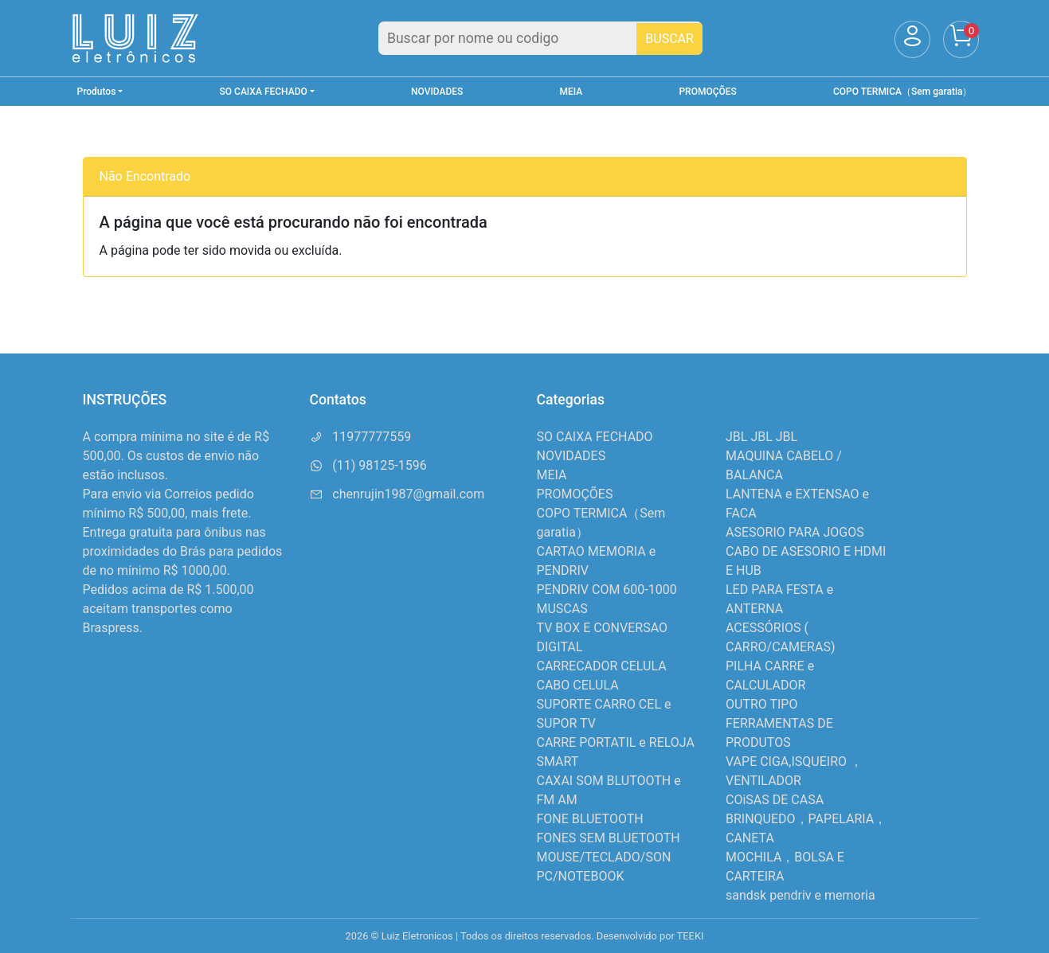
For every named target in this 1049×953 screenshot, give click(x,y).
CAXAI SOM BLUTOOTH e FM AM (609, 790)
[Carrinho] (961, 39)
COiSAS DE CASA (775, 799)
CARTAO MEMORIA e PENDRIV (596, 561)
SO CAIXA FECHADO (595, 436)
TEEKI (690, 936)
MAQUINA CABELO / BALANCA (784, 465)
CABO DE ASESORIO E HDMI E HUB (806, 561)
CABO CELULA (578, 685)
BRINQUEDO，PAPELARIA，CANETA (806, 828)
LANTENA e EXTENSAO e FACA (797, 503)
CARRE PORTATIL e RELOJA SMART (616, 752)
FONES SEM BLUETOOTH (608, 838)
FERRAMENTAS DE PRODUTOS (779, 733)
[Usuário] (912, 39)
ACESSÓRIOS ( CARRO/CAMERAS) (780, 637)
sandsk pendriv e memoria (800, 895)
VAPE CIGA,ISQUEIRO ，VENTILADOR (794, 771)
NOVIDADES (437, 91)
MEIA (571, 91)
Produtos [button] (96, 91)
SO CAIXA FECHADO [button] (263, 91)
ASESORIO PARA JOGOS (795, 532)
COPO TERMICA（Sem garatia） (902, 91)
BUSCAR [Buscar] (669, 38)
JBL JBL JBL (761, 436)
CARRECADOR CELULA (602, 666)
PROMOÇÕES (707, 91)
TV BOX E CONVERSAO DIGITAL (602, 637)
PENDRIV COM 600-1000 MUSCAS (607, 599)
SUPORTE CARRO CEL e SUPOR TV (604, 714)
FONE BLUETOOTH (590, 818)
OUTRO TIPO (761, 704)
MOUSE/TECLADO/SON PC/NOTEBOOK (604, 866)
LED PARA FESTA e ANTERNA (779, 599)
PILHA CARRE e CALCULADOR (770, 675)
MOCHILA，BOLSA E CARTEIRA (785, 866)
